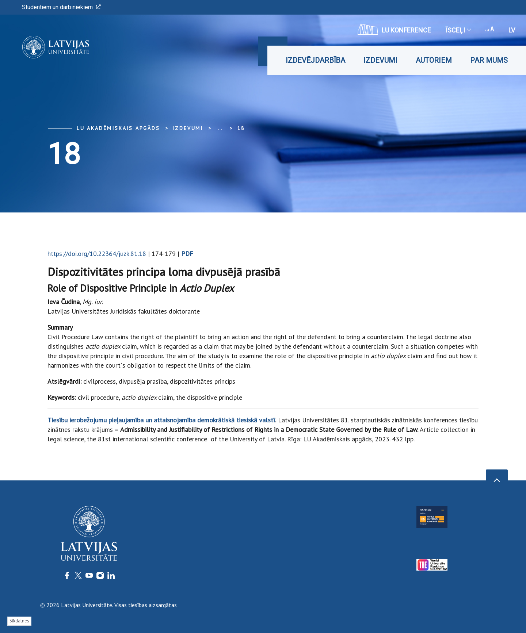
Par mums (489, 60)
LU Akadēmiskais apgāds (118, 128)
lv (511, 30)
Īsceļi (458, 30)
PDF (187, 253)
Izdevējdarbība (315, 60)
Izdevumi (380, 60)
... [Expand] (220, 128)
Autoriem (434, 60)
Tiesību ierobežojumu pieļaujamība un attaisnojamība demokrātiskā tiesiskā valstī (161, 420)
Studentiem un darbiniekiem (61, 7)
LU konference (394, 29)
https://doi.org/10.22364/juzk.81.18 (96, 253)
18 (241, 128)
